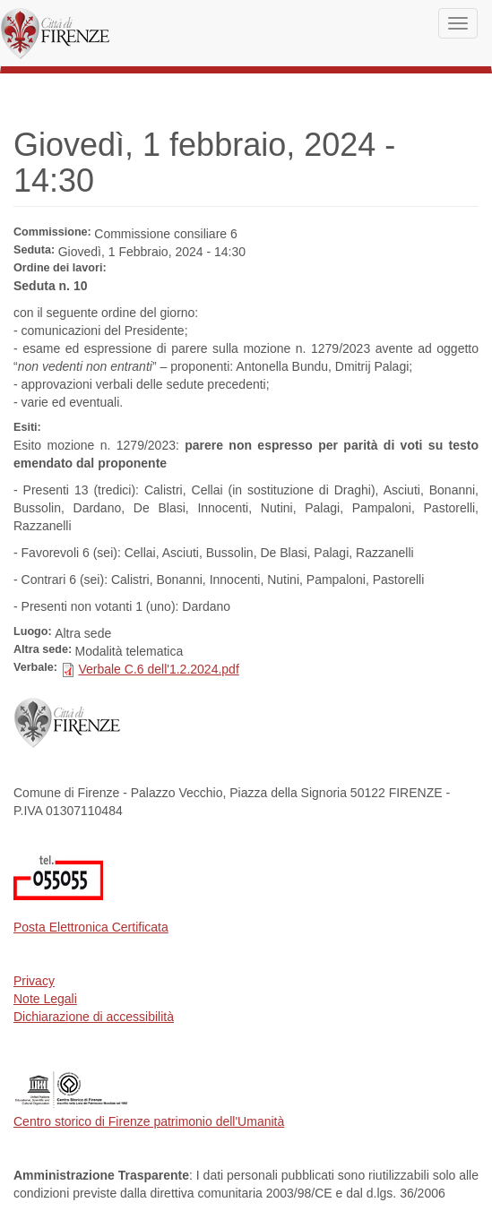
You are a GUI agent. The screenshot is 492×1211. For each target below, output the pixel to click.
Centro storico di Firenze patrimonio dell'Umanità (148, 1121)
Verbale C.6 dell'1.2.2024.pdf (158, 669)
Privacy (34, 981)
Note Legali (45, 999)
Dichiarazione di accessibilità (93, 1016)
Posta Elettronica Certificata (90, 927)
